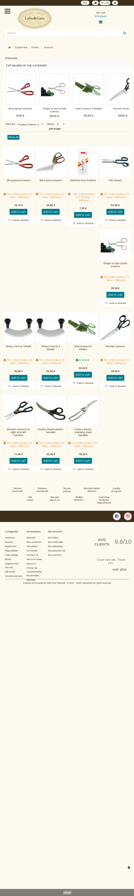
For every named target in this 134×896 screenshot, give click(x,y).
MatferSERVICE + (79, 499)
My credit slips (55, 542)
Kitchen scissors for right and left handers (18, 432)
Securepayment (17, 490)
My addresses (55, 546)
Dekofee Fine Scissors (83, 180)
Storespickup (67, 490)
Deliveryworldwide (42, 490)
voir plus (119, 569)
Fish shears (115, 180)
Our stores (32, 550)
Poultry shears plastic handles (50, 431)
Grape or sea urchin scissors (54, 110)
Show (50, 124)
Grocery (9, 542)
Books (8, 559)
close (67, 892)
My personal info (57, 550)
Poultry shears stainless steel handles (83, 432)
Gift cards (30, 499)
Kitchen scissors (122, 108)
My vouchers (55, 555)
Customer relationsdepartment (104, 500)
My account (55, 531)
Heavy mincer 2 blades (50, 348)
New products (34, 542)
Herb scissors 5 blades (89, 108)
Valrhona (10, 537)
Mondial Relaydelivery (92, 490)
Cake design (11, 555)
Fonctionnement (13, 576)
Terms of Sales (34, 559)
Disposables (11, 550)
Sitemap (31, 580)
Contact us (32, 555)
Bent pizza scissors (51, 180)
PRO (85, 2)
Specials (31, 537)
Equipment (11, 546)
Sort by (10, 124)
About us (31, 563)
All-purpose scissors (20, 108)
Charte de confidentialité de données (34, 572)
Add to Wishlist (20, 220)
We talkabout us (55, 499)
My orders (53, 537)
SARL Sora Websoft (56, 590)
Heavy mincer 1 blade (18, 346)
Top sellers (32, 546)
